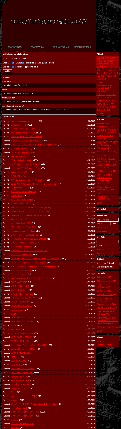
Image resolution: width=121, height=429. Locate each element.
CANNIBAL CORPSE (20, 388)
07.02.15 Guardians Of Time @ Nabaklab (28, 180)
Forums (49, 63)
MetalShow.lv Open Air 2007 (23, 369)
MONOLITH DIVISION (20, 286)
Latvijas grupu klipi (19, 125)
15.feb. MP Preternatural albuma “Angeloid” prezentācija (34, 184)
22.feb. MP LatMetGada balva (23, 192)
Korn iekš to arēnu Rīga (21, 203)
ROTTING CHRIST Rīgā (21, 270)
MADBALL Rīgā (18, 310)
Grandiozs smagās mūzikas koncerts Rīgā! (29, 207)
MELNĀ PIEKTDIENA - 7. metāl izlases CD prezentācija (34, 404)
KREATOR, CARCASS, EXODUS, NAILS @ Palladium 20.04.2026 (106, 97)
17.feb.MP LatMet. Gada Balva (24, 227)
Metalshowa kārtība (19, 377)
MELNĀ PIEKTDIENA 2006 (22, 424)
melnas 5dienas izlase (20, 380)
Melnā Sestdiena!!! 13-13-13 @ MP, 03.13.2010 (31, 278)
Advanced (101, 249)
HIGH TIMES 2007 (19, 361)
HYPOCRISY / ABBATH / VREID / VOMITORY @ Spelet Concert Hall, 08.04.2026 (107, 62)
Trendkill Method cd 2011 (21, 247)
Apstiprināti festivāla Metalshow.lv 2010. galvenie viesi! (34, 266)
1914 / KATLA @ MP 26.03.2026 (105, 198)
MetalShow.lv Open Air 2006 (23, 416)
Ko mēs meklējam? (105, 253)
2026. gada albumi (106, 171)
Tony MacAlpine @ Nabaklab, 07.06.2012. (29, 211)
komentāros (18, 67)
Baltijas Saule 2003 (107, 294)
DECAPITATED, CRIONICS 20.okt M (26, 137)
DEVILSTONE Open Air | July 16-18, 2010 (29, 262)
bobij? (13, 314)
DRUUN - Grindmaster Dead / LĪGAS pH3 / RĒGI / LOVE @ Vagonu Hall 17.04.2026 (107, 74)
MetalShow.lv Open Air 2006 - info (25, 412)
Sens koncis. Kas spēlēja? (22, 200)
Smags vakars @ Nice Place (23, 231)
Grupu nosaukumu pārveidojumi (24, 121)
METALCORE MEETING (21, 306)
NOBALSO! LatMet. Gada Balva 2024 (27, 141)
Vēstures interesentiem (21, 156)
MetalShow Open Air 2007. (22, 373)
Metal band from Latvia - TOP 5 (24, 396)
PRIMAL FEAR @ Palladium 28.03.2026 (106, 190)
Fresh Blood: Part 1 (19, 408)
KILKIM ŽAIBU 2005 (107, 307)
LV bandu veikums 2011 (21, 223)
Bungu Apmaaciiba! (19, 274)
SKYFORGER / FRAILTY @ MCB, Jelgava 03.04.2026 (107, 145)
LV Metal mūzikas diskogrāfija (23, 129)
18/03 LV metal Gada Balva (22, 243)
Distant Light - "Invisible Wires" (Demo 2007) (30, 345)
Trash (13, 392)
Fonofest (15, 420)
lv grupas (15, 400)
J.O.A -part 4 (103, 287)
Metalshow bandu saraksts (22, 294)
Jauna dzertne (17, 219)
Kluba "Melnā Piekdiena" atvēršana (26, 168)
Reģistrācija (101, 227)
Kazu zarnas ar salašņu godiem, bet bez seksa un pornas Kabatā (107, 321)
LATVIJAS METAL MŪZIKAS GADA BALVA (29, 251)
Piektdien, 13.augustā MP (22, 255)
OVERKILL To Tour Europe (22, 341)
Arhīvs (99, 341)
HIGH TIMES (17, 365)
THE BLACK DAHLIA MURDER (24, 298)
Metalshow (15, 329)
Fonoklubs (15, 357)
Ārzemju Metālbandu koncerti (23, 133)
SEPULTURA (104, 291)
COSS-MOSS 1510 (19, 282)
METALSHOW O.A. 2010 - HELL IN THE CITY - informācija (36, 259)
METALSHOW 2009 (19, 290)
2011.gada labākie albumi (22, 160)
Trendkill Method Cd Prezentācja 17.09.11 (29, 239)
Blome (14, 325)
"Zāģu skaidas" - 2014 (20, 188)
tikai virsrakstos (32, 67)
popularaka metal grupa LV (22, 333)
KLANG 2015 (16, 176)
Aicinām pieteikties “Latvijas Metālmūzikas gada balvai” (34, 145)
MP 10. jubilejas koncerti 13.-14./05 (26, 164)
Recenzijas (28, 63)
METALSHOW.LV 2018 (21, 152)
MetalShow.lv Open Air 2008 (23, 322)
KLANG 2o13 (16, 196)
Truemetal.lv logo (104, 345)
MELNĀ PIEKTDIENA (20, 302)
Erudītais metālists (107, 151)
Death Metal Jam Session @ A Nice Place (28, 215)
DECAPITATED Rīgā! (20, 353)
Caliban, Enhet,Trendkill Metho (24, 349)
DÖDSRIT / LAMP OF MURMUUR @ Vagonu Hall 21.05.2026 (106, 107)
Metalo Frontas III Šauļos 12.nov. (25, 235)
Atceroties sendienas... (20, 148)
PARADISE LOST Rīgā (106, 282)
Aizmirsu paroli (103, 231)
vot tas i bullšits (104, 155)
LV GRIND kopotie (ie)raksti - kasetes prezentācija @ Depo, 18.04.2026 (106, 87)
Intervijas (40, 63)
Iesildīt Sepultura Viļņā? (21, 172)
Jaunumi (17, 63)
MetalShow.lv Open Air (20, 318)
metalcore (15, 428)
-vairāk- (100, 113)
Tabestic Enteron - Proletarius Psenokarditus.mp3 (107, 301)
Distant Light (104, 277)
